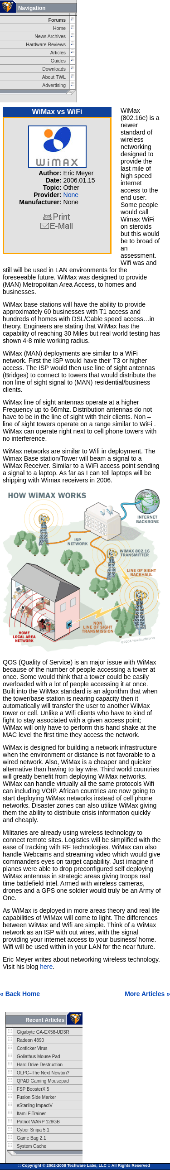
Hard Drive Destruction (40, 1064)
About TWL (54, 77)
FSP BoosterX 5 (33, 1089)
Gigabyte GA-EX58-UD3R (43, 1032)
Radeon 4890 (30, 1040)
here (46, 966)
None (70, 194)
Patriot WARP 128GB (38, 1121)
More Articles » (147, 993)
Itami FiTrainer (31, 1113)
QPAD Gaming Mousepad (43, 1081)
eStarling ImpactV (35, 1105)
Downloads (54, 69)
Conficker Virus (32, 1048)
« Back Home (20, 993)
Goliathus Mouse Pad (38, 1056)
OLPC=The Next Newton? (43, 1072)
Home (59, 28)
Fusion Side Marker (36, 1097)
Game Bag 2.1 (31, 1138)
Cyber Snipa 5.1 (33, 1129)
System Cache (31, 1146)
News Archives (50, 36)
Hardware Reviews (46, 44)
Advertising (54, 85)
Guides (58, 60)
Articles (58, 52)
